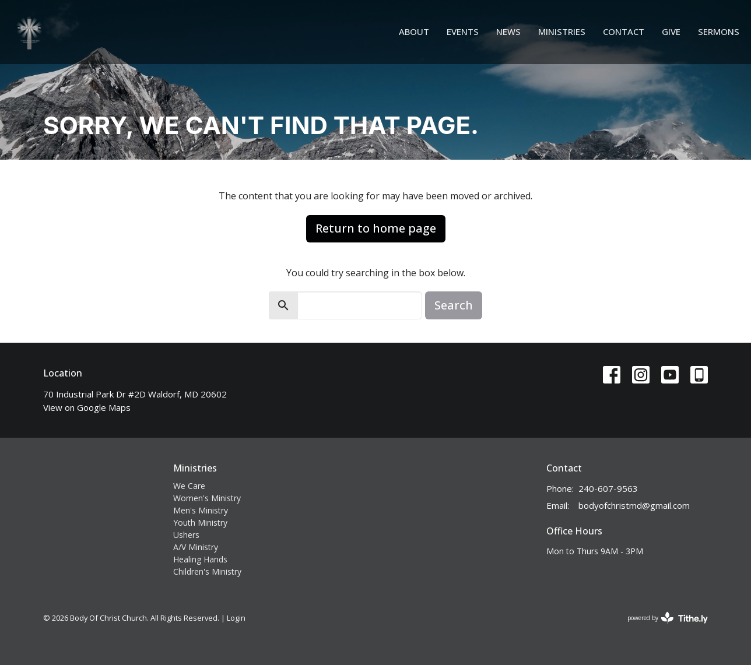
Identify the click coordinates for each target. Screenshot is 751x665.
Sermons (718, 31)
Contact (623, 31)
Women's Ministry (207, 498)
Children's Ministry (207, 571)
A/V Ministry (195, 547)
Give (671, 31)
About (414, 31)
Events (463, 31)
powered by (667, 618)
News (508, 31)
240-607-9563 (608, 488)
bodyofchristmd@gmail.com (634, 505)
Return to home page (375, 228)
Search (453, 305)
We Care (189, 485)
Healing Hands (200, 559)
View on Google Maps (87, 407)
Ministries (561, 31)
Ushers (186, 534)
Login (236, 618)
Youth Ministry (200, 522)
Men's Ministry (200, 510)
